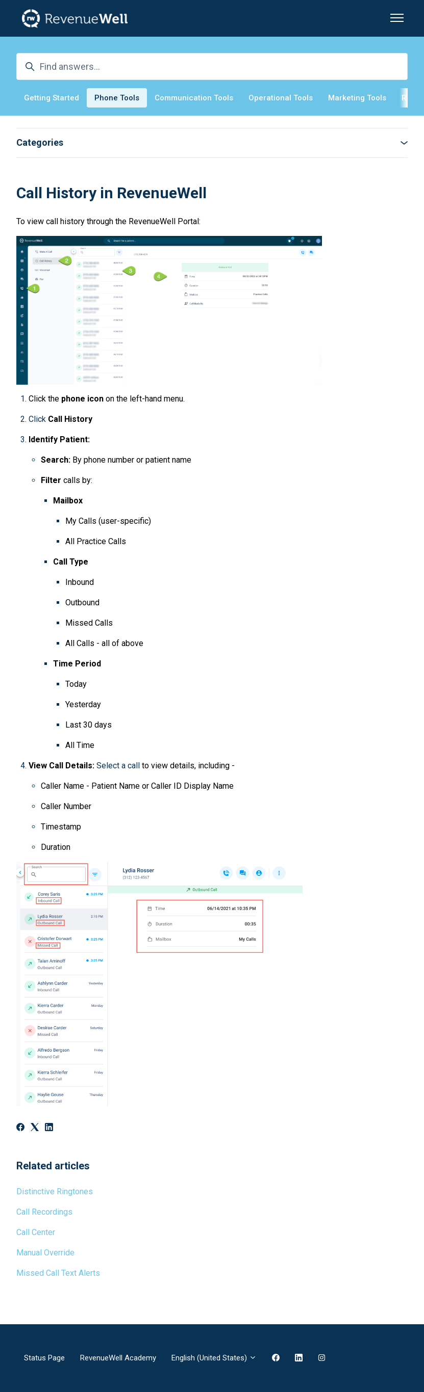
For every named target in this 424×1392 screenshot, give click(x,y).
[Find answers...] (212, 66)
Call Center (35, 1232)
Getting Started (51, 97)
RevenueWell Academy (118, 1357)
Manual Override (45, 1252)
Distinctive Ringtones (54, 1191)
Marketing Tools (357, 97)
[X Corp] (35, 1128)
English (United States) (214, 1357)
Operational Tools (280, 97)
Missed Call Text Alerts (58, 1273)
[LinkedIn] (49, 1128)
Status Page (44, 1357)
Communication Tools (194, 97)
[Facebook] (20, 1128)
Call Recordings (44, 1212)
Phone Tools (116, 97)
